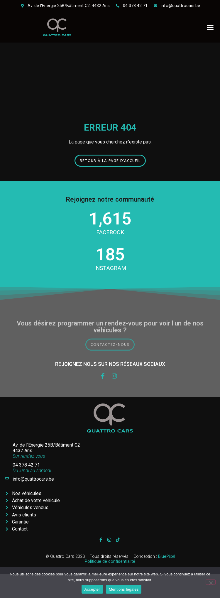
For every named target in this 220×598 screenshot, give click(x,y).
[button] (210, 27)
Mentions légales (124, 589)
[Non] (211, 582)
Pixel (166, 556)
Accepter (92, 589)
